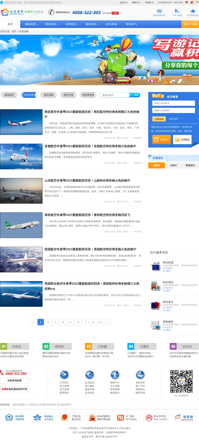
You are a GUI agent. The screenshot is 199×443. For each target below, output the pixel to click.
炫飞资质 (64, 389)
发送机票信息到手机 (14, 389)
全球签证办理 (34, 404)
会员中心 (124, 2)
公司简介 (64, 382)
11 (100, 322)
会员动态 (89, 382)
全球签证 (70, 24)
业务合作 (140, 382)
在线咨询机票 (14, 380)
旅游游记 (9, 94)
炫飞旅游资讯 (64, 404)
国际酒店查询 (49, 404)
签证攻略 (48, 94)
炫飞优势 (64, 386)
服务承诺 (89, 389)
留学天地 (68, 94)
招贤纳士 (140, 389)
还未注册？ (174, 119)
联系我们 (64, 392)
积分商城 (111, 24)
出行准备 (115, 386)
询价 (115, 13)
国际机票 (30, 24)
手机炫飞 (149, 2)
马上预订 (167, 271)
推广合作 (140, 386)
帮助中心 (136, 2)
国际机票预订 (19, 404)
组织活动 (140, 392)
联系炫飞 (131, 24)
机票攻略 (24, 31)
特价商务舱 (88, 94)
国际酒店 (50, 24)
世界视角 (115, 389)
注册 (194, 24)
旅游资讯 (91, 24)
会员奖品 (89, 392)
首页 (10, 24)
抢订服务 (89, 386)
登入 (186, 24)
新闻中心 (115, 382)
